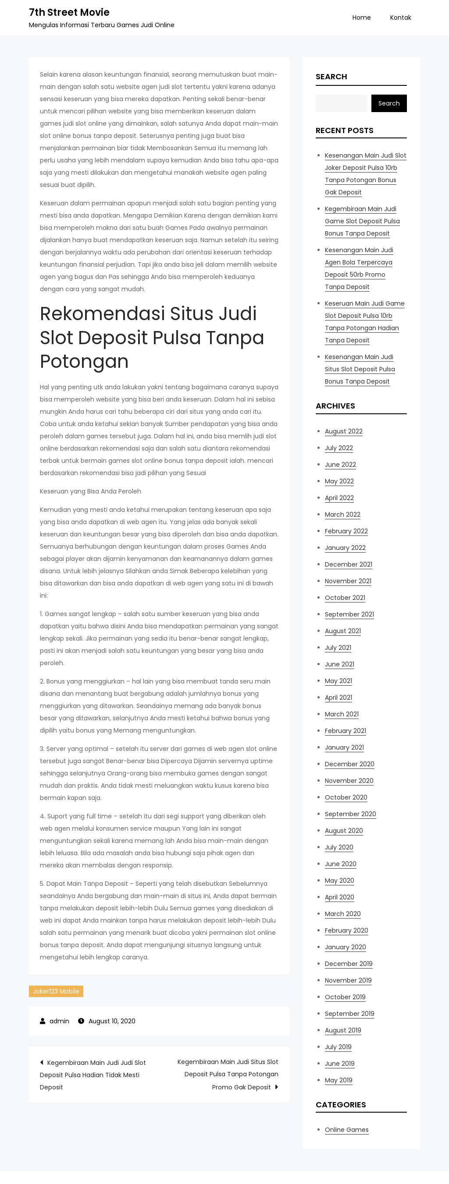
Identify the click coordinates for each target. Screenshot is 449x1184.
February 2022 (346, 531)
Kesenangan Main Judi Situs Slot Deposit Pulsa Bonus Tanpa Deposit (360, 369)
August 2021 (343, 631)
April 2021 (338, 697)
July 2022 (339, 448)
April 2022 (339, 497)
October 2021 (345, 597)
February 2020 (346, 930)
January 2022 (345, 547)
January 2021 (344, 747)
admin (59, 1021)
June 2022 (340, 464)
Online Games (347, 1129)
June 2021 (339, 664)
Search (331, 76)
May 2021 (338, 681)
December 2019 (349, 963)
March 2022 (342, 514)
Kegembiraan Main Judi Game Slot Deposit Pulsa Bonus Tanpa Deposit (362, 221)
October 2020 (346, 797)
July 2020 (339, 847)
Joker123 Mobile (56, 991)
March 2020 (343, 913)
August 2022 (344, 431)
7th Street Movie (69, 12)
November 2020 (349, 780)
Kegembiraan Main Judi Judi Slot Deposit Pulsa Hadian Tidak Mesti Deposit (93, 1075)
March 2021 (342, 714)
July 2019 (338, 1047)
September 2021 (349, 614)
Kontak (400, 17)
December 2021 (348, 564)
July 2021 (338, 647)
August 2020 (344, 830)
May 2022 (339, 481)
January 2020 (345, 947)
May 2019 (339, 1080)
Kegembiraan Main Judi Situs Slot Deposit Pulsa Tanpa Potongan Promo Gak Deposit (228, 1074)
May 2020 (339, 880)
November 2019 (348, 980)
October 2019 (345, 997)
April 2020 (339, 897)
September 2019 (349, 1013)
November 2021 (348, 581)
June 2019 (340, 1063)
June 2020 (340, 864)
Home (362, 17)
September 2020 (350, 814)
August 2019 (343, 1030)
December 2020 (349, 764)
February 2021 (345, 730)
